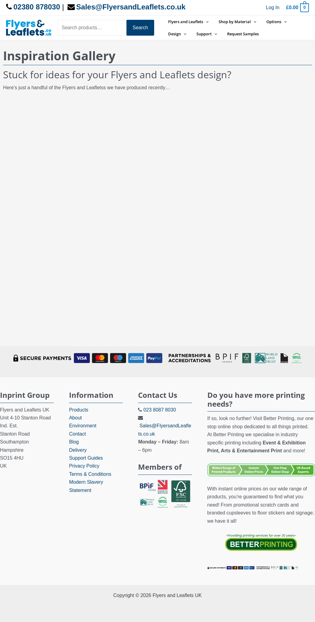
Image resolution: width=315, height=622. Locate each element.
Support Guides (86, 458)
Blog (74, 441)
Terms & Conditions (90, 474)
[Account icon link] (272, 8)
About (75, 417)
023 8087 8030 (160, 409)
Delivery (78, 450)
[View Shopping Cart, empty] (297, 7)
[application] (205, 22)
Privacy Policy (84, 465)
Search (140, 27)
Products (78, 409)
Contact (77, 433)
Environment (82, 425)
